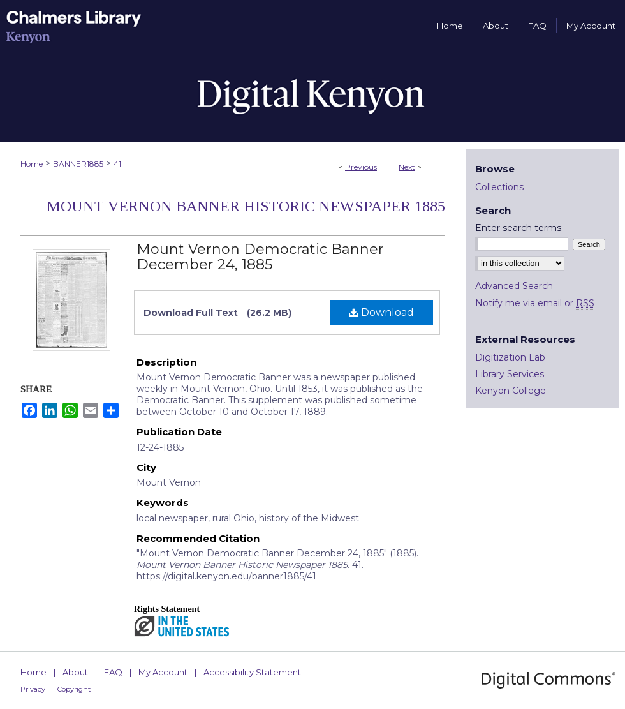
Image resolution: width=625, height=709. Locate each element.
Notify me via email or (534, 303)
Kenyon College (510, 390)
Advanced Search (514, 286)
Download (381, 312)
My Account (163, 672)
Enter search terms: (519, 228)
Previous (361, 167)
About (75, 672)
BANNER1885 (78, 163)
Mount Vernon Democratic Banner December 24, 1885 (260, 257)
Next (407, 167)
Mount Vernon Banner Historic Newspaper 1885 (246, 206)
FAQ (113, 672)
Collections (499, 187)
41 (117, 163)
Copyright (74, 689)
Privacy (32, 689)
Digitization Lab (510, 357)
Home (31, 163)
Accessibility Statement (252, 672)
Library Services (509, 374)
